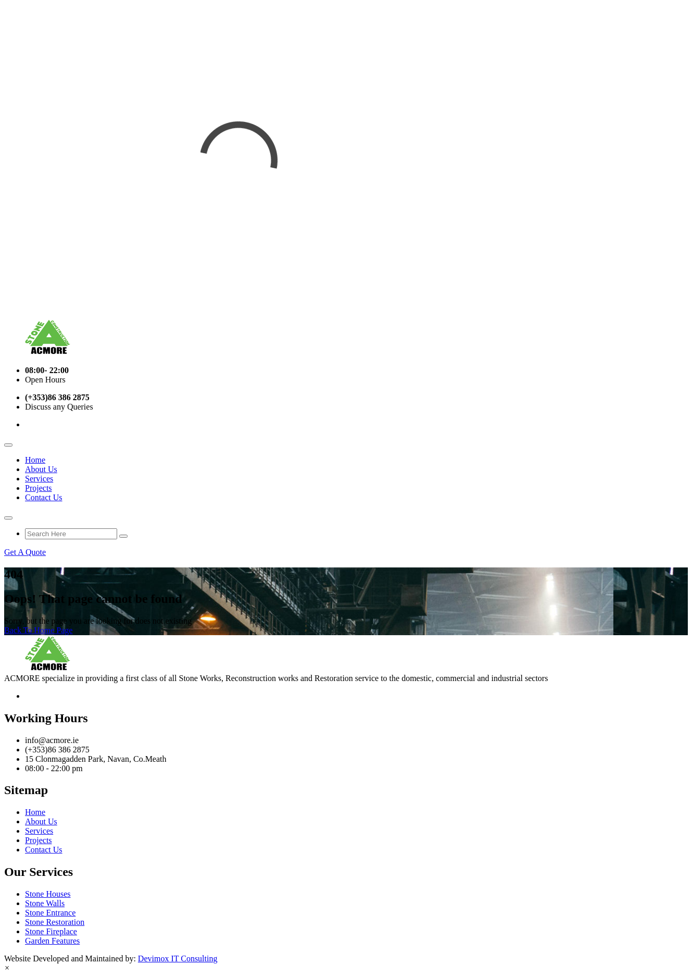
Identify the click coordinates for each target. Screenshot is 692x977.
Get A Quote (25, 552)
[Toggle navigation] (8, 445)
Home (35, 459)
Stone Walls (45, 903)
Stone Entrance (50, 912)
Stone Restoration (54, 922)
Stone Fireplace (51, 931)
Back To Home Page (38, 630)
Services (39, 478)
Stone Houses (48, 893)
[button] (7, 967)
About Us (41, 469)
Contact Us (43, 497)
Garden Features (52, 940)
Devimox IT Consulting (178, 958)
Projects (38, 488)
